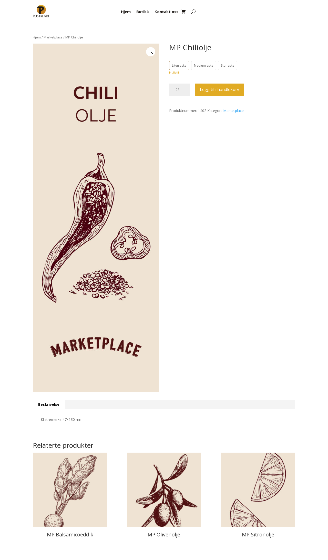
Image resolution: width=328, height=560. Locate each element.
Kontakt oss (166, 12)
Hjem (126, 12)
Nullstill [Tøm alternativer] (174, 72)
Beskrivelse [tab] (48, 404)
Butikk (142, 12)
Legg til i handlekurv (219, 89)
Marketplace (53, 37)
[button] (150, 51)
